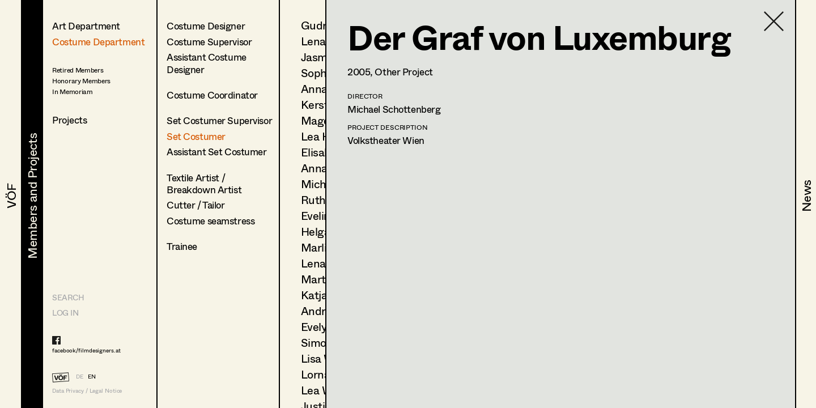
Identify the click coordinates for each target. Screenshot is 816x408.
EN (92, 376)
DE (79, 376)
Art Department (86, 25)
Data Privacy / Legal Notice (87, 390)
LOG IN (65, 312)
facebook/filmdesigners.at (86, 350)
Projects (69, 120)
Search (68, 297)
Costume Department (98, 41)
